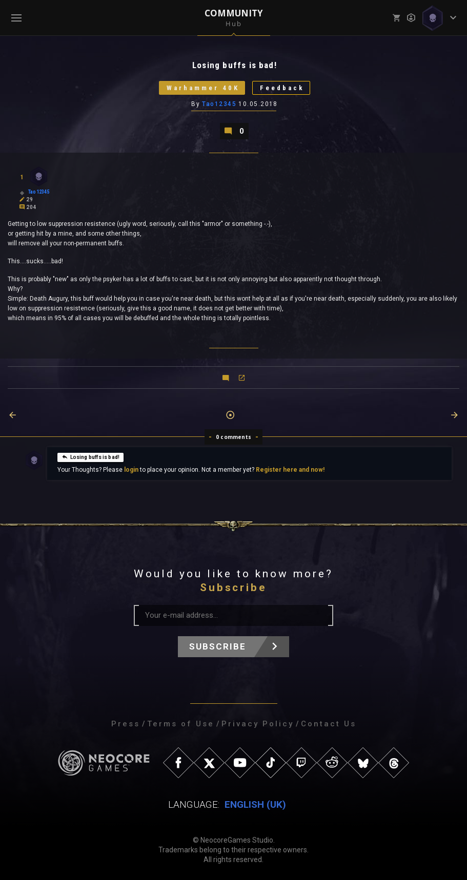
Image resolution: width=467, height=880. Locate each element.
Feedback (282, 88)
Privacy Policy (257, 723)
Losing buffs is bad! (91, 456)
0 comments (233, 437)
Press (125, 723)
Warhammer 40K (203, 88)
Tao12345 (219, 104)
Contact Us (328, 723)
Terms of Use (180, 723)
